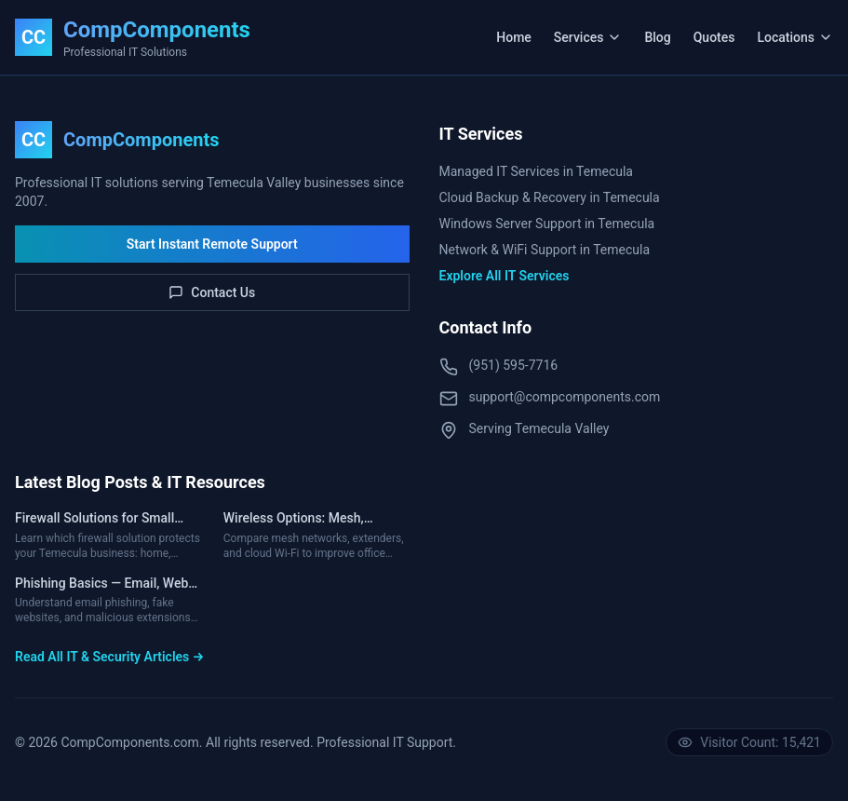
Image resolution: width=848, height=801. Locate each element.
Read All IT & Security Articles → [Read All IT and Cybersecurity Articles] (109, 656)
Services (588, 37)
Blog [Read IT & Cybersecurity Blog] (657, 37)
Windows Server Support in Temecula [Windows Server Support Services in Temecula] (547, 223)
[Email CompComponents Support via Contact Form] (636, 397)
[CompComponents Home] (132, 37)
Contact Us (211, 292)
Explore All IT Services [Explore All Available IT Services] (504, 275)
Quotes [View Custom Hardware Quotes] (714, 37)
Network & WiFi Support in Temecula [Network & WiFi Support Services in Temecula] (545, 249)
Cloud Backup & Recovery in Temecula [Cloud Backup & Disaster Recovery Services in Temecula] (549, 197)
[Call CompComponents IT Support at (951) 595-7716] (636, 366)
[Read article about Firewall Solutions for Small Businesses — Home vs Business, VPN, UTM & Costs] (108, 535)
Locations (795, 37)
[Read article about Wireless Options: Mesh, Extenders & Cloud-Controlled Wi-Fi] (316, 535)
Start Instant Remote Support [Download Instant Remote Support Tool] (212, 244)
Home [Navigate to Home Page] (514, 37)
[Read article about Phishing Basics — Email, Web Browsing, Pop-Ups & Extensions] (108, 601)
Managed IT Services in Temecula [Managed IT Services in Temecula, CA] (536, 171)
